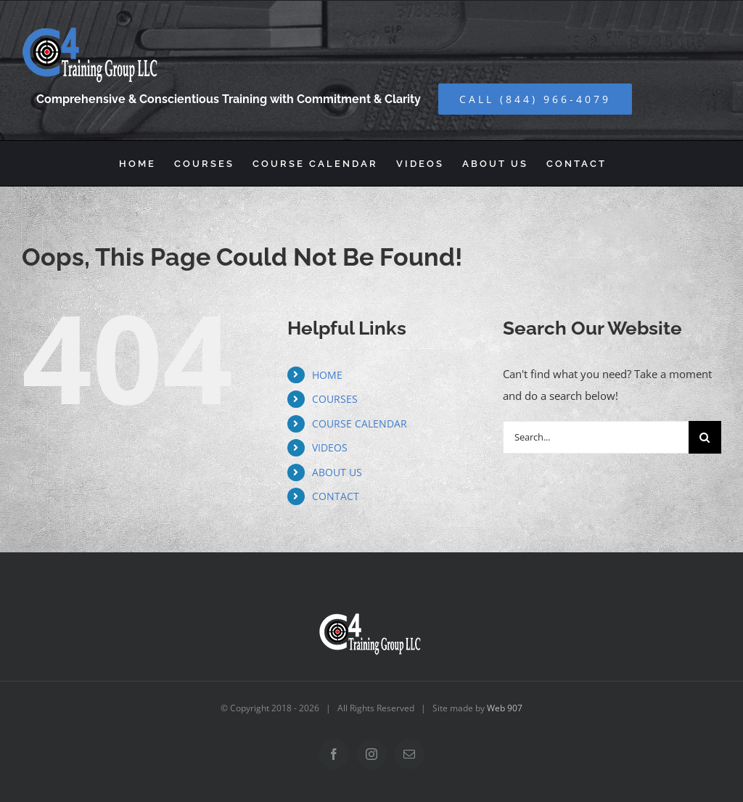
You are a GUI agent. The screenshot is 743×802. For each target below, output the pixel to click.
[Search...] (596, 437)
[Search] (705, 437)
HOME (327, 375)
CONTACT (335, 496)
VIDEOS (330, 447)
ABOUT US (337, 472)
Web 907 (504, 708)
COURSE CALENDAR (359, 423)
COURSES (335, 399)
